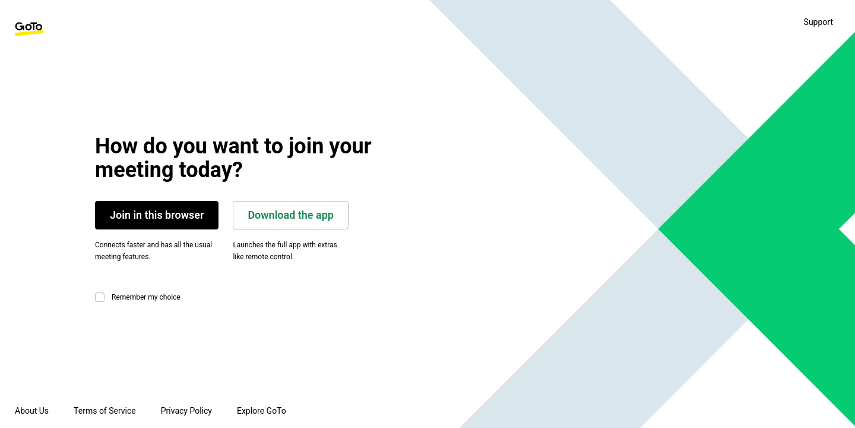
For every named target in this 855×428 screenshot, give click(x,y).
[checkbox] (102, 297)
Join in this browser (157, 215)
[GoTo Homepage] (29, 29)
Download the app (291, 215)
